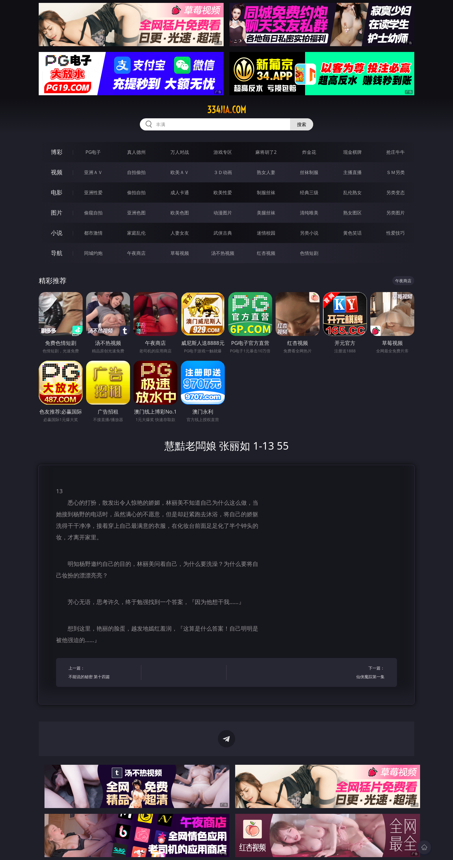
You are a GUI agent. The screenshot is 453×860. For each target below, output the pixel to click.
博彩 (56, 152)
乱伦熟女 (352, 192)
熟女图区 (352, 213)
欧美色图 (179, 213)
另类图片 (395, 213)
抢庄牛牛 (395, 152)
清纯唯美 (309, 213)
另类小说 (309, 233)
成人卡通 (179, 192)
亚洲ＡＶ (93, 172)
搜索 (301, 124)
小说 (56, 233)
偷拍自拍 (136, 192)
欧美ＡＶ (179, 172)
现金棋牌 (352, 152)
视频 (56, 172)
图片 (56, 212)
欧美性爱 (222, 192)
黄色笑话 (352, 233)
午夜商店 (136, 253)
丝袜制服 (309, 172)
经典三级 (309, 192)
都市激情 (93, 233)
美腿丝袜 (266, 213)
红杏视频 (266, 253)
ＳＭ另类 (395, 172)
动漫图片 (222, 213)
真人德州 (136, 152)
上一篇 (103, 673)
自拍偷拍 (136, 172)
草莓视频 (179, 253)
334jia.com (226, 109)
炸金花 (309, 152)
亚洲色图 (136, 213)
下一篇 (350, 673)
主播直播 (352, 172)
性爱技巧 (395, 233)
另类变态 (395, 192)
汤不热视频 (222, 253)
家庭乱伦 (136, 233)
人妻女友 (179, 233)
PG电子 (93, 152)
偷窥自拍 (93, 213)
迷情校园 (266, 233)
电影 (56, 192)
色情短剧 (309, 253)
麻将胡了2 (265, 152)
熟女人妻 (266, 172)
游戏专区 (222, 152)
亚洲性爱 (93, 192)
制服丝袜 (266, 192)
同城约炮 (93, 253)
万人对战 (179, 152)
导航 (56, 253)
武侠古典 (222, 233)
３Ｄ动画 (222, 172)
